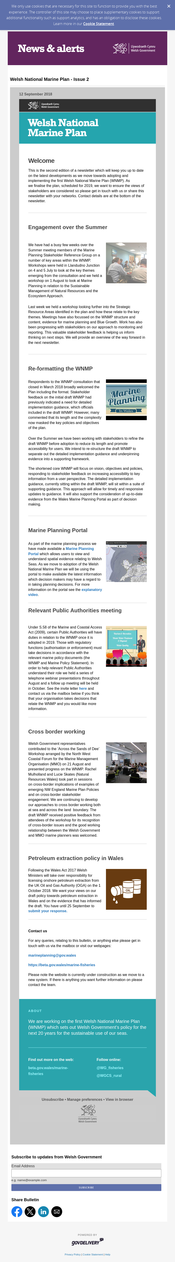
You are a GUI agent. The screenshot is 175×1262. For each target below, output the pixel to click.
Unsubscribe (53, 1099)
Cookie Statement (98, 23)
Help (107, 1254)
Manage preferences (84, 1099)
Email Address (23, 1166)
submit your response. (48, 911)
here (83, 688)
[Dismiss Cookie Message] (169, 6)
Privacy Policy (73, 1254)
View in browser (120, 1099)
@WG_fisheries (110, 1068)
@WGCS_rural (109, 1076)
